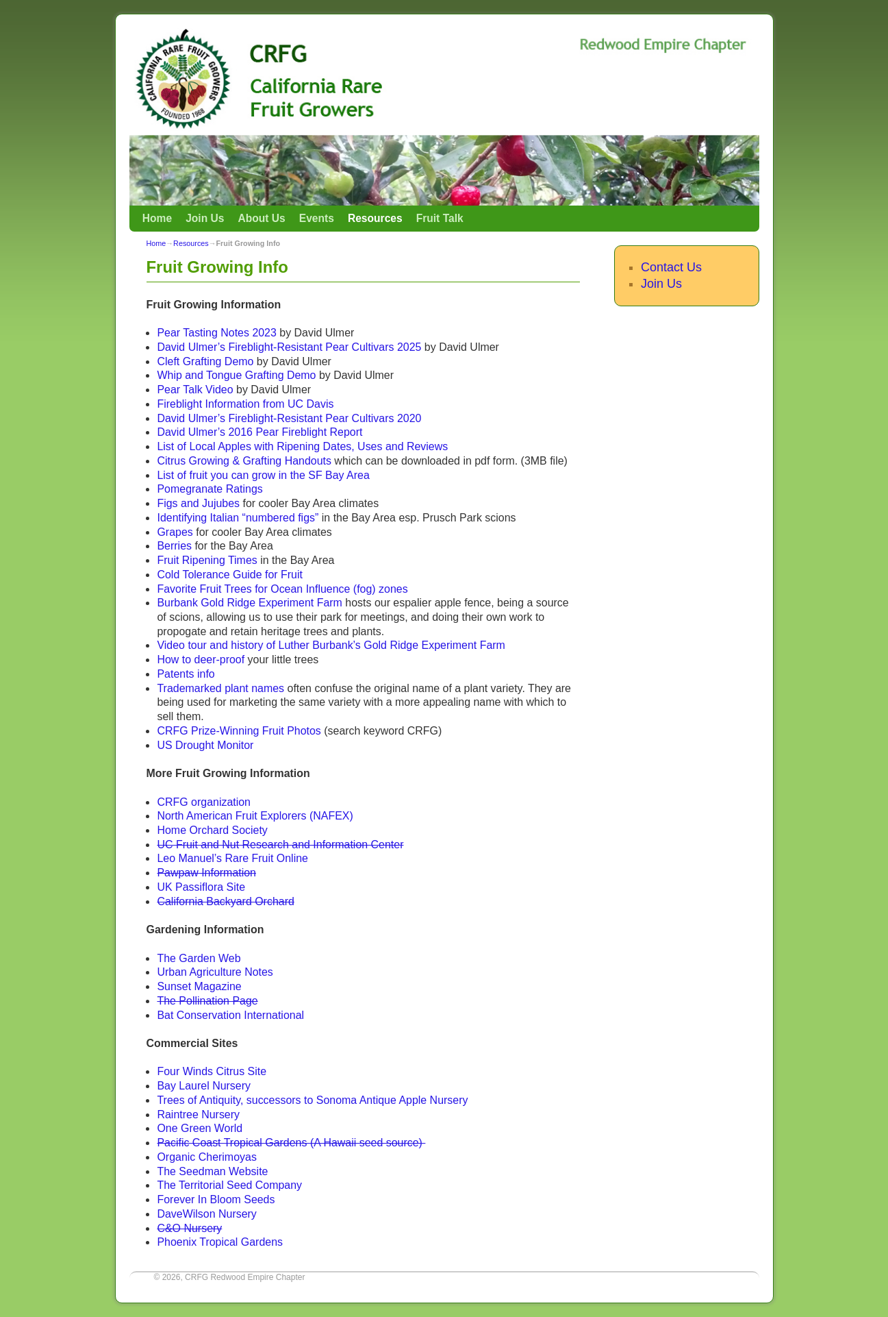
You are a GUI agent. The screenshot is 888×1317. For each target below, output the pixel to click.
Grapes (174, 532)
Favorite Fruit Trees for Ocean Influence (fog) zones (282, 589)
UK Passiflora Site (201, 887)
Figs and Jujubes (199, 503)
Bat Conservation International (230, 1015)
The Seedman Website (212, 1171)
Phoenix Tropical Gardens (220, 1242)
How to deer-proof (200, 659)
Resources (375, 218)
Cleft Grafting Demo (205, 361)
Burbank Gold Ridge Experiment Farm (249, 602)
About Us (261, 218)
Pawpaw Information (206, 872)
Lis (163, 446)
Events (316, 218)
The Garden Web (198, 958)
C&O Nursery (189, 1228)
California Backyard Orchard (225, 901)
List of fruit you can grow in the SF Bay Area (263, 475)
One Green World (199, 1128)
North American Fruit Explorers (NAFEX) (255, 816)
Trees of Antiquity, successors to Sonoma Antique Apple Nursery (312, 1100)
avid (175, 432)
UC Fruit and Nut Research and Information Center (280, 844)
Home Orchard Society (212, 830)
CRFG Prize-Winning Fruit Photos (238, 731)
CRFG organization (204, 802)
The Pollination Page (207, 1001)
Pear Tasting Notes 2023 (216, 333)
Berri (168, 546)
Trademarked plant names (220, 688)
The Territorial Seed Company (229, 1185)
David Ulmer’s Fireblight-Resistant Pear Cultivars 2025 (289, 347)
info (204, 674)
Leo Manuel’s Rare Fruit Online (232, 858)
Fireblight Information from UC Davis (245, 404)
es (186, 546)
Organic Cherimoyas (206, 1157)
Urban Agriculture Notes (214, 972)
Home (157, 218)
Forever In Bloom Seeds (216, 1199)
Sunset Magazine (199, 986)
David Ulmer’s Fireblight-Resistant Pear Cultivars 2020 (289, 418)
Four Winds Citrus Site (211, 1071)
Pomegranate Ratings (209, 489)
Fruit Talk (440, 218)
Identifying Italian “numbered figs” (237, 518)
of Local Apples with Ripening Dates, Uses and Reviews (311, 446)
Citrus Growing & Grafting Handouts (244, 461)
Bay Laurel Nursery (204, 1086)
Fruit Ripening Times (207, 560)
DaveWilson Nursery (206, 1214)
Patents (175, 674)
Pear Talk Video (195, 389)
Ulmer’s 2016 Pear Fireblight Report (273, 432)
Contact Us (671, 267)
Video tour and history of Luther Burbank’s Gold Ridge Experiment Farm (331, 645)
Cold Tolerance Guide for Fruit (230, 574)
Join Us (205, 218)
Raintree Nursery (198, 1114)
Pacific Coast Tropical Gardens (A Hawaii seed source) (291, 1142)
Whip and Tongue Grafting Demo (236, 375)
